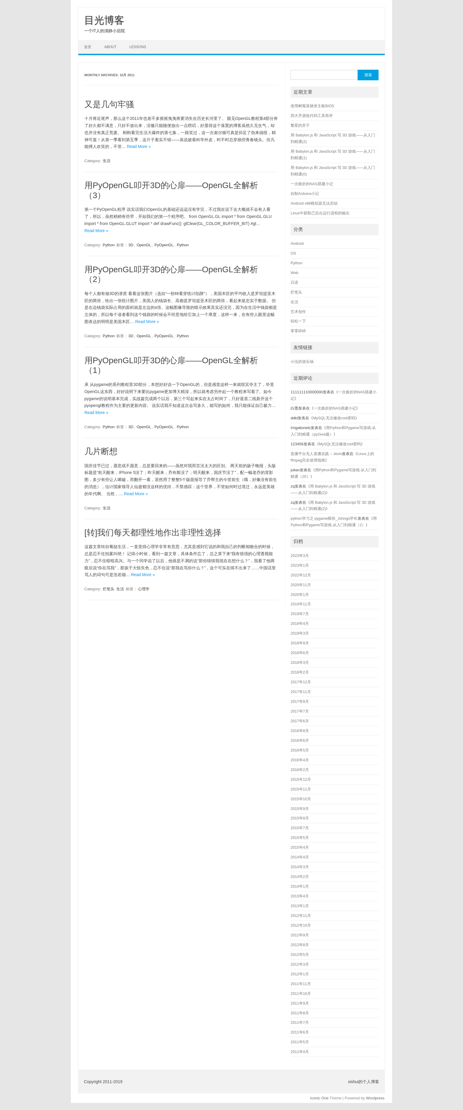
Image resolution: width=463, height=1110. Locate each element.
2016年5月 (300, 750)
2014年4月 (300, 857)
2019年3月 (300, 633)
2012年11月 (301, 915)
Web (294, 272)
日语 (294, 282)
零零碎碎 (298, 331)
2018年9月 (300, 643)
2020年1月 (300, 594)
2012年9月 (300, 935)
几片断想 (101, 451)
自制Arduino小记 (305, 193)
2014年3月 (300, 867)
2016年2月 (300, 769)
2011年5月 (300, 1042)
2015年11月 (301, 789)
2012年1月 (300, 974)
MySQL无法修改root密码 (334, 418)
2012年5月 (300, 954)
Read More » (139, 146)
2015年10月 (301, 799)
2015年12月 (301, 779)
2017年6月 (300, 721)
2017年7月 (300, 711)
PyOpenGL (163, 245)
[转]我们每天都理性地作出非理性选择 (152, 532)
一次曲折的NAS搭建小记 (312, 184)
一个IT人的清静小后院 (104, 30)
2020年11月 (301, 585)
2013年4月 (300, 896)
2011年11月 (301, 984)
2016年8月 (300, 730)
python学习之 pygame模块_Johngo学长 (324, 518)
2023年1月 (300, 565)
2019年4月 (300, 623)
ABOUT (110, 47)
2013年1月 (300, 906)
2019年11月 (301, 604)
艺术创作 (298, 311)
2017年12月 (301, 682)
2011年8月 (300, 1013)
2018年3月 (300, 662)
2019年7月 (300, 614)
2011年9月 (300, 1003)
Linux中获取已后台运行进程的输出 (320, 213)
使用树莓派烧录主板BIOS (312, 106)
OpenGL (144, 245)
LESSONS (137, 47)
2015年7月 (300, 828)
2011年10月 (301, 993)
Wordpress (375, 1098)
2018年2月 (300, 672)
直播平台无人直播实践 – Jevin (316, 454)
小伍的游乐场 (302, 361)
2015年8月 (300, 818)
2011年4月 (300, 1051)
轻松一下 (298, 321)
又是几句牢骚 (109, 104)
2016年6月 (300, 740)
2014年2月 (300, 876)
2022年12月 (301, 575)
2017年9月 (300, 701)
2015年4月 (300, 847)
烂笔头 (108, 589)
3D (130, 245)
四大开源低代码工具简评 (312, 115)
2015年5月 (300, 837)
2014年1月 (300, 886)
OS (293, 253)
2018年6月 (300, 653)
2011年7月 (300, 1022)
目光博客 (104, 20)
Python (109, 245)
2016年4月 (300, 760)
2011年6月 (300, 1032)
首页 (87, 47)
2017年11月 (301, 692)
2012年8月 (300, 945)
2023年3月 (300, 555)
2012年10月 (301, 925)
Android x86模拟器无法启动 (314, 203)
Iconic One (319, 1098)
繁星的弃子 (300, 125)
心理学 (143, 589)
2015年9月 (300, 808)
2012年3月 (300, 964)
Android (297, 243)
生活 (106, 161)
